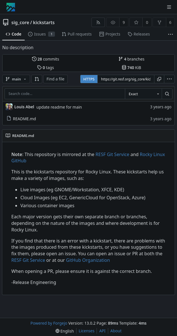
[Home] (11, 7)
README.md (21, 118)
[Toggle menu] (169, 7)
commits (45, 59)
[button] (36, 79)
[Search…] (167, 93)
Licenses (87, 330)
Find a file (55, 79)
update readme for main (59, 107)
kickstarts (43, 22)
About (116, 330)
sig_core (20, 22)
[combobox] (143, 93)
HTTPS (89, 79)
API (102, 330)
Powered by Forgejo (49, 323)
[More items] (170, 34)
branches (131, 59)
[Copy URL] (159, 79)
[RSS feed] (98, 22)
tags (45, 67)
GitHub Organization (88, 260)
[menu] (169, 79)
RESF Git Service (112, 154)
